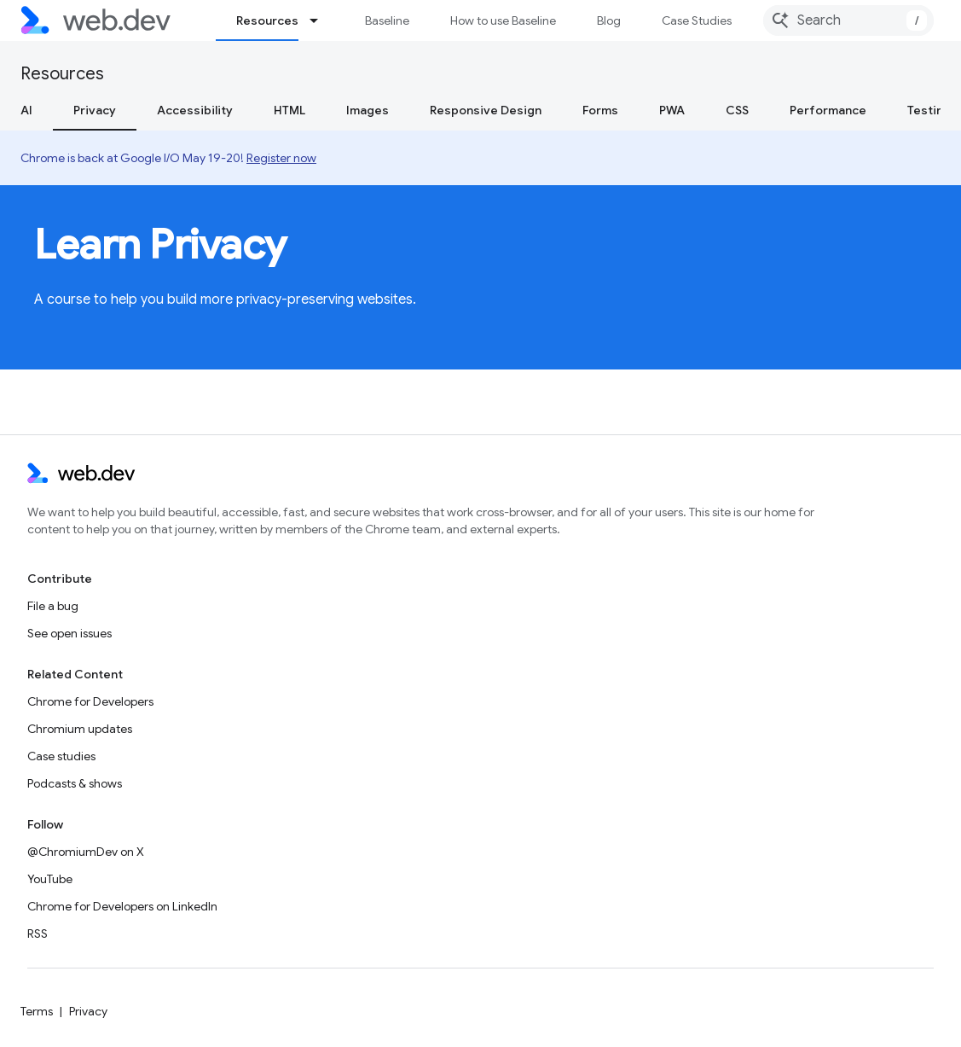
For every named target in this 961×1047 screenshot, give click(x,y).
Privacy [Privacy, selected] (94, 110)
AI (26, 110)
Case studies (61, 756)
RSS (37, 933)
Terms (36, 1011)
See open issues (69, 633)
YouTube (49, 879)
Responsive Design (485, 110)
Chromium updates (79, 728)
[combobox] (848, 20)
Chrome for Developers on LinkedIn (122, 906)
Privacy (88, 1011)
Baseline (387, 20)
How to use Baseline (503, 20)
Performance (828, 110)
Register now (281, 158)
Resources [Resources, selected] (267, 20)
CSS (737, 110)
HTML (289, 110)
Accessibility (195, 110)
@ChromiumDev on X (85, 851)
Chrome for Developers (90, 701)
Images (367, 110)
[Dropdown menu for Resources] (321, 20)
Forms (600, 110)
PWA (672, 110)
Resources (62, 73)
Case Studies (697, 20)
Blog (609, 20)
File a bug (52, 606)
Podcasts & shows (74, 783)
